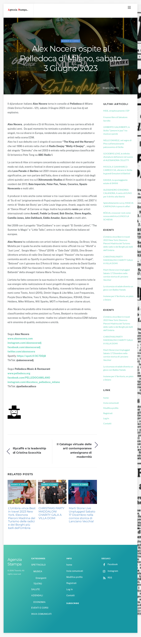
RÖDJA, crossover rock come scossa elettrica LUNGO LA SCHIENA (117, 216)
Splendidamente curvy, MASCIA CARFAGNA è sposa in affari (118, 205)
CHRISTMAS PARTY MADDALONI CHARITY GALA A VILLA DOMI (51, 513)
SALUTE (35, 589)
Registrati (107, 413)
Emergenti (41, 578)
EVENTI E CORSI (70, 41)
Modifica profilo (110, 408)
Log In (106, 418)
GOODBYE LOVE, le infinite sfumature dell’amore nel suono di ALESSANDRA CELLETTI (118, 157)
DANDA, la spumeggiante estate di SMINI (115, 182)
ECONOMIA (39, 602)
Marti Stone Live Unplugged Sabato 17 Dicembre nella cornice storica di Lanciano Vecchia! (82, 515)
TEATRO (37, 584)
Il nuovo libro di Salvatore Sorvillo (115, 119)
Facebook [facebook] (109, 564)
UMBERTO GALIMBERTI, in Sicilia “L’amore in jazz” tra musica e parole (116, 131)
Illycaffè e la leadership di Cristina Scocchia (29, 451)
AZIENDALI (37, 596)
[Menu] (129, 7)
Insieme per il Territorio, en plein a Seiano (118, 298)
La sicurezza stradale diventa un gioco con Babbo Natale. (118, 288)
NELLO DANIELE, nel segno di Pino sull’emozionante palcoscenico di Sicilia (117, 144)
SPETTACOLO (38, 565)
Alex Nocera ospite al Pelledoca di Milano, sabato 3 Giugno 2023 (70, 58)
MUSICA (37, 572)
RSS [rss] (106, 578)
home (106, 398)
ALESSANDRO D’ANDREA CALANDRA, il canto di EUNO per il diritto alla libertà (117, 193)
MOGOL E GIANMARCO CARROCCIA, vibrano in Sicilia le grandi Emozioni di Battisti (117, 170)
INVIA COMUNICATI (41, 614)
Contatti (107, 424)
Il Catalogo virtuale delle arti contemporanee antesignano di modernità (74, 451)
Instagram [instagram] (109, 571)
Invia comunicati (111, 403)
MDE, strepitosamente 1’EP (116, 111)
